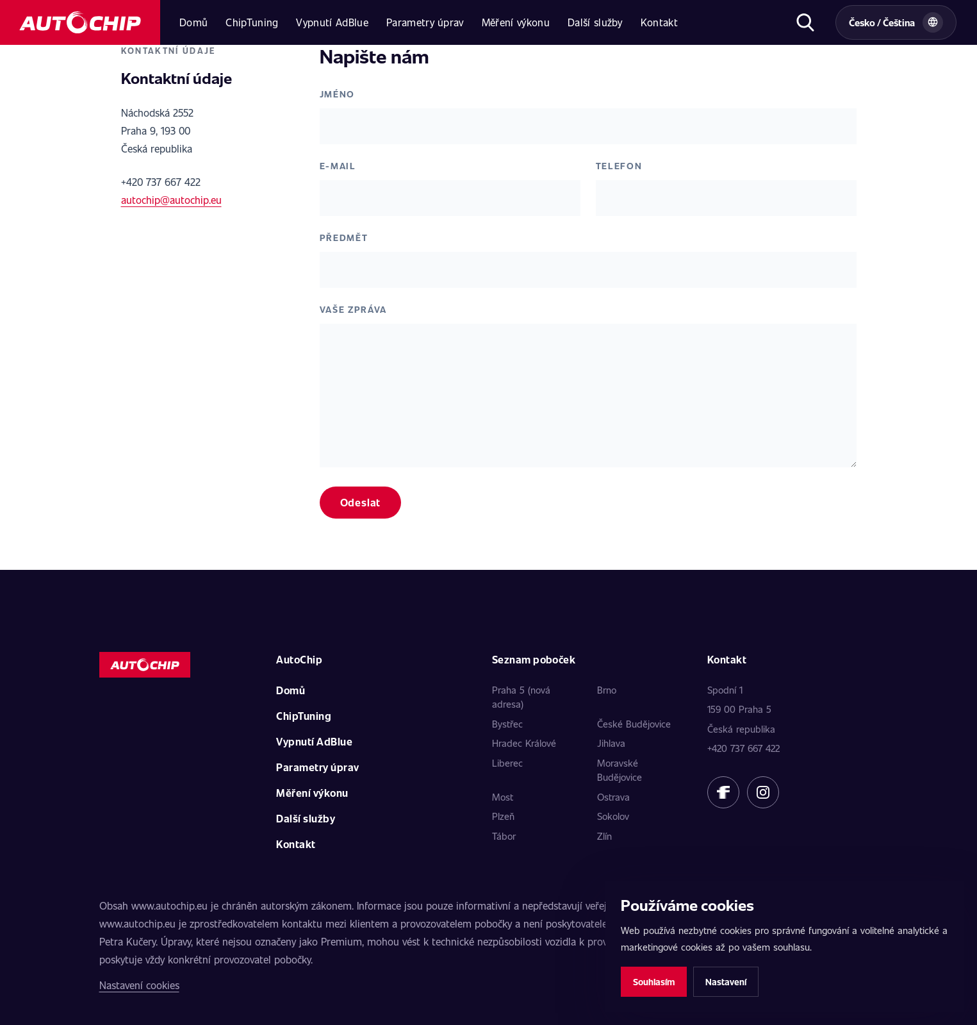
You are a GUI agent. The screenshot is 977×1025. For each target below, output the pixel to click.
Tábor (504, 835)
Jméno (337, 94)
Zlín (604, 835)
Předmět (344, 237)
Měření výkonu (516, 22)
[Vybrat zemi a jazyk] (895, 22)
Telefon (619, 166)
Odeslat (360, 502)
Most (502, 796)
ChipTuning (252, 22)
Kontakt (659, 22)
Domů (193, 22)
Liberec (507, 762)
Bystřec (507, 723)
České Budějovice (634, 723)
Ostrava (613, 796)
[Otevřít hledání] (805, 22)
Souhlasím (654, 982)
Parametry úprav (425, 22)
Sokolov (613, 816)
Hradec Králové (524, 743)
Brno (606, 689)
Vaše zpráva (353, 309)
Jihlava (611, 743)
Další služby (595, 22)
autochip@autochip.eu (171, 199)
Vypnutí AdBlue (332, 22)
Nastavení (725, 982)
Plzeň (503, 816)
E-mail (338, 166)
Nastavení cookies (139, 985)
